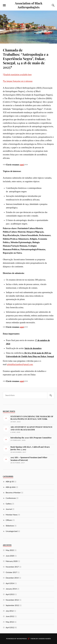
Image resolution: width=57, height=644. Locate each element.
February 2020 (11, 561)
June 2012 (10, 616)
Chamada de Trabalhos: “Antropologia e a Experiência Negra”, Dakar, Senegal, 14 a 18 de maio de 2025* (25, 58)
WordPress (22, 638)
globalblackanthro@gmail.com (20, 364)
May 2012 (10, 622)
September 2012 (12, 605)
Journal (9, 509)
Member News (11, 514)
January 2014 (11, 589)
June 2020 (10, 556)
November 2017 (12, 567)
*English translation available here (17, 74)
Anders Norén (45, 638)
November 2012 (12, 600)
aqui (22, 165)
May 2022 (10, 550)
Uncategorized (11, 531)
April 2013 (10, 594)
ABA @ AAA (10, 487)
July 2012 (9, 611)
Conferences (11, 498)
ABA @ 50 (10, 481)
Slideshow (10, 525)
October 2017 (11, 572)
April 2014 (10, 583)
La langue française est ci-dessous (18, 81)
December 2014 (12, 578)
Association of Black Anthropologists (28, 5)
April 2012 (10, 627)
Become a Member (13, 492)
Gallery (9, 503)
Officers (9, 520)
